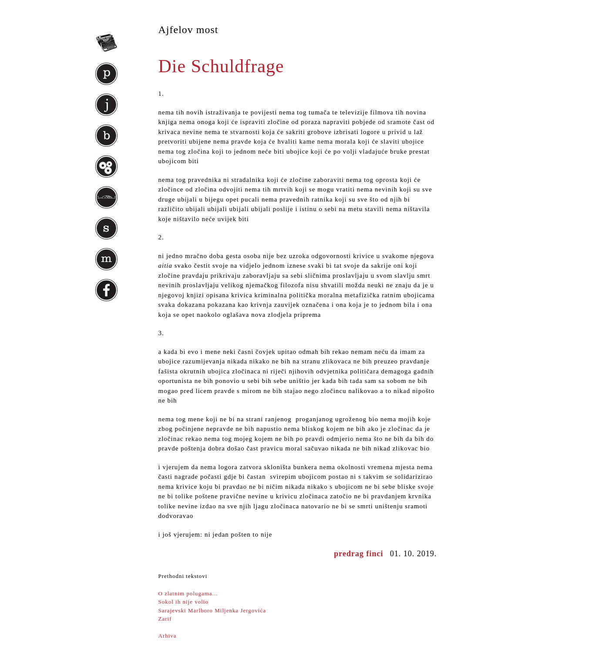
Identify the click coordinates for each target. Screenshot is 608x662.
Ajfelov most (188, 29)
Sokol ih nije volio (183, 601)
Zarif (165, 618)
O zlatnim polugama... (188, 593)
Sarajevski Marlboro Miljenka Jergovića (212, 610)
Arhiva (167, 635)
